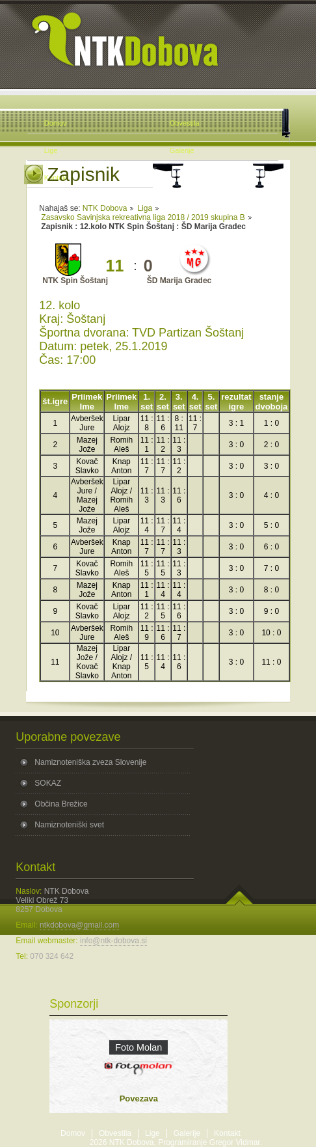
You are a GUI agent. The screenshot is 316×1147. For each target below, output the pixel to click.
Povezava (139, 1098)
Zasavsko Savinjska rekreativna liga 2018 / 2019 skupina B (143, 217)
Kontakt (227, 1133)
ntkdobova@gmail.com (79, 925)
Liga (144, 208)
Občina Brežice (60, 803)
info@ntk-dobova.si (113, 940)
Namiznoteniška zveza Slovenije (90, 762)
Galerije (187, 1133)
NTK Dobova (105, 208)
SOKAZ (47, 783)
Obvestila (115, 1133)
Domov (72, 1133)
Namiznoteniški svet (69, 824)
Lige (152, 1133)
